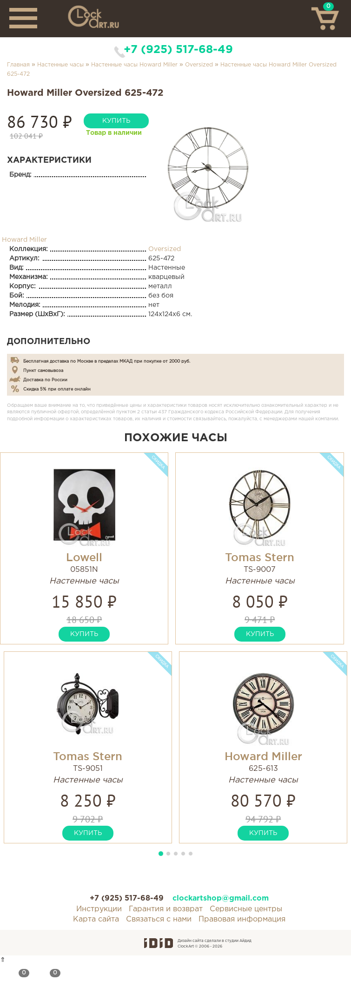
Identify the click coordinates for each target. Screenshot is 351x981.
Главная (18, 64)
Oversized (199, 64)
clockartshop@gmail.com (220, 898)
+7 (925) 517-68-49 (178, 50)
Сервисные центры (246, 909)
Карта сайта (96, 919)
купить (116, 121)
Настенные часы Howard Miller (134, 64)
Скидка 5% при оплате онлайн (57, 389)
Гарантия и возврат (166, 909)
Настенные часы (60, 64)
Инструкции (99, 909)
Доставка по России (45, 380)
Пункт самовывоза (43, 370)
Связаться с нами (159, 919)
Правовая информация (242, 919)
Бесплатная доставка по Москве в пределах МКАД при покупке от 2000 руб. (106, 361)
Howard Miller (24, 240)
